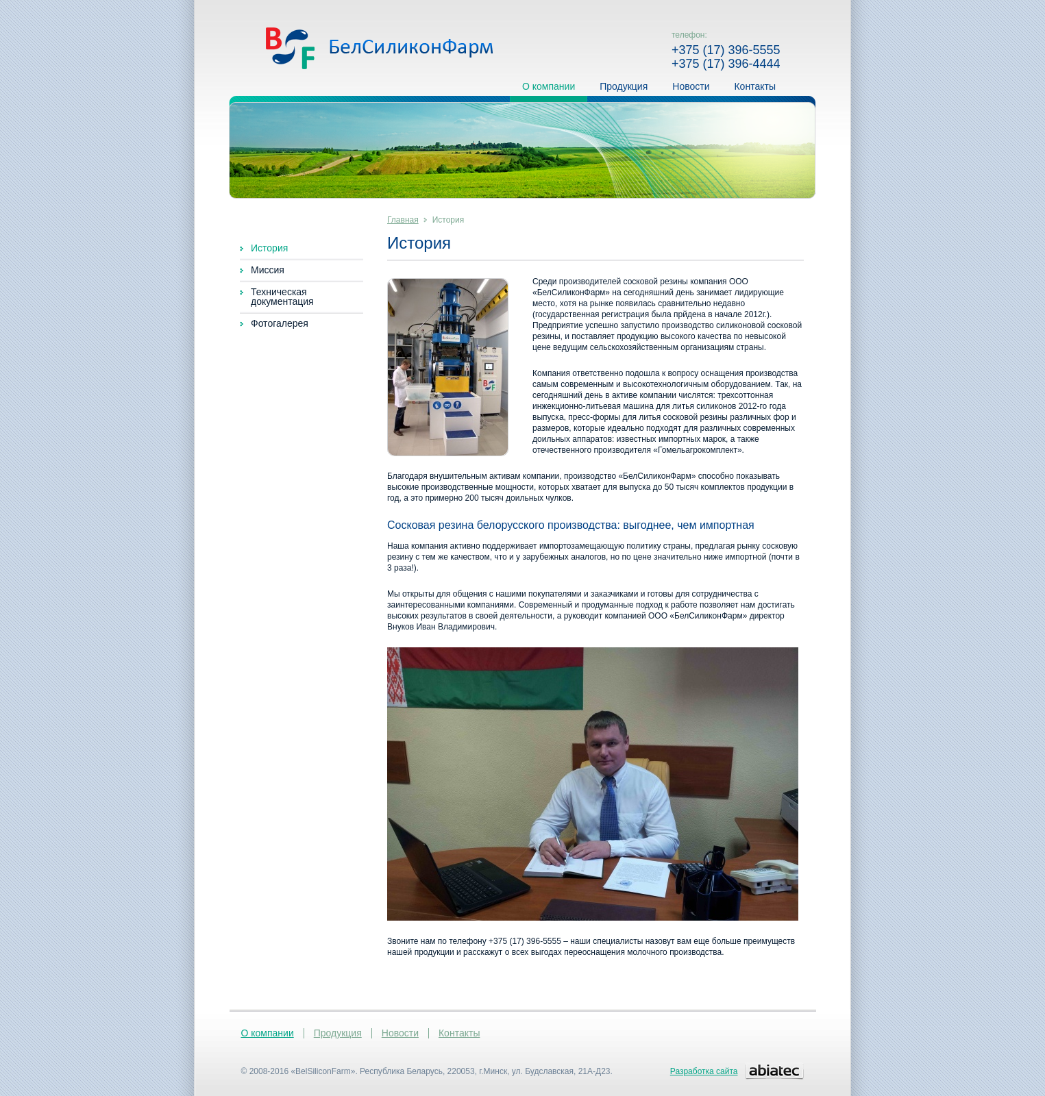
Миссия (267, 270)
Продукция (624, 88)
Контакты (754, 88)
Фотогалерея (279, 323)
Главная (403, 220)
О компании (548, 88)
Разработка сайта (704, 1071)
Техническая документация (282, 296)
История (269, 248)
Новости (690, 88)
